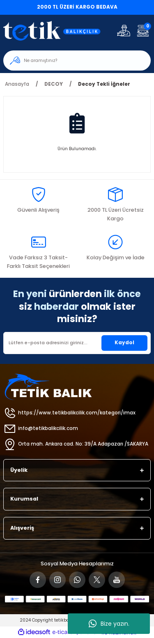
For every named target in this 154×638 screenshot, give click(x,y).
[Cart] (143, 31)
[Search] (77, 60)
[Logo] (56, 30)
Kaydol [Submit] (124, 342)
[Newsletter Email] (77, 343)
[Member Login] (123, 31)
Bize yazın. (109, 623)
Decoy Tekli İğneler (104, 84)
